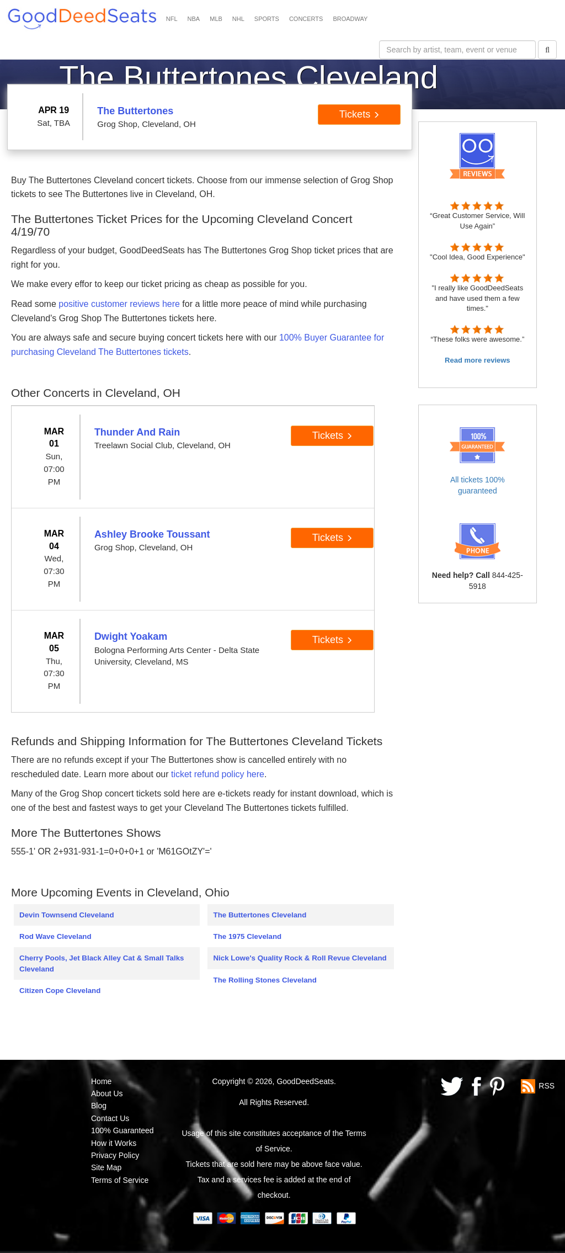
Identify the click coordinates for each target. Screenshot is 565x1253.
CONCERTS (306, 18)
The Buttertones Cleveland (259, 915)
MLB (216, 18)
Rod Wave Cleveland (55, 936)
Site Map (106, 1167)
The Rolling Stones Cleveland (264, 980)
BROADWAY (350, 18)
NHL (238, 18)
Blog (98, 1105)
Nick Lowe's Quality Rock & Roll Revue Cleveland (299, 958)
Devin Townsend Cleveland (66, 915)
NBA (194, 18)
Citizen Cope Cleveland (59, 990)
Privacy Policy (115, 1155)
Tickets (359, 114)
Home (101, 1081)
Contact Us (110, 1118)
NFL (172, 18)
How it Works (113, 1143)
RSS (547, 1085)
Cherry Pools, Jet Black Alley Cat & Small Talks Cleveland (101, 963)
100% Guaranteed (122, 1130)
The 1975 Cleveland (247, 936)
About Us (107, 1093)
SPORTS (266, 18)
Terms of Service (119, 1180)
